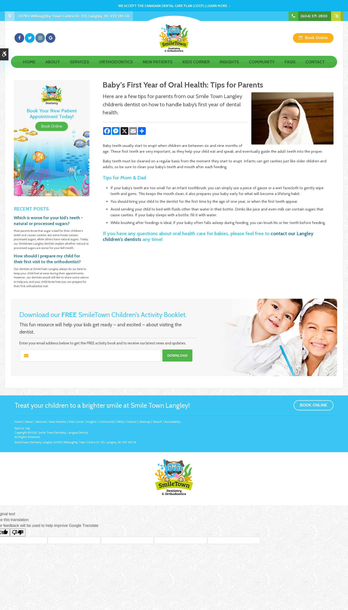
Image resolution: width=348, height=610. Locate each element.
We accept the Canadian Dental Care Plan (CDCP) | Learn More (172, 6)
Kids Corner (196, 67)
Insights (229, 67)
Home (29, 67)
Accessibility (172, 421)
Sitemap (144, 421)
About (52, 67)
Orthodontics (116, 67)
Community (262, 67)
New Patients (158, 67)
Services (79, 67)
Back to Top (22, 428)
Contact (315, 67)
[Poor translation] (17, 533)
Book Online (316, 40)
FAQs (290, 67)
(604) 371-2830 (314, 16)
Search (157, 421)
